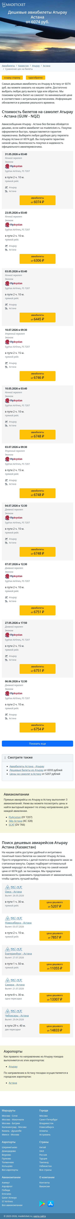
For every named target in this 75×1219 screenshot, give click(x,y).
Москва (43, 1115)
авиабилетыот (37, 200)
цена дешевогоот (55, 904)
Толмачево (8, 1162)
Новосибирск (46, 1127)
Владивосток (46, 1123)
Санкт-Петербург (48, 1119)
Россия (43, 1154)
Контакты (44, 1182)
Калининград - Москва (14, 1127)
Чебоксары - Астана (17, 1015)
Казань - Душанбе (11, 1130)
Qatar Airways (9, 1197)
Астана (46, 65)
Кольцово (7, 1166)
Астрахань (44, 1134)
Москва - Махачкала (13, 1119)
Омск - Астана (13, 891)
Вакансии (44, 1186)
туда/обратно (35, 77)
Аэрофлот (7, 1186)
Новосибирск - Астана (18, 922)
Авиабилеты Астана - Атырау (27, 766)
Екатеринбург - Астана (18, 953)
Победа (6, 1190)
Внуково (6, 1154)
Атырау (13, 1066)
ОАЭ (41, 1151)
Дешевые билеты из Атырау (26, 770)
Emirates (6, 1193)
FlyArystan (15, 817)
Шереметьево (9, 1147)
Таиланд (43, 1162)
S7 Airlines (7, 1201)
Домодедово (9, 1151)
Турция (43, 1158)
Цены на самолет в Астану (25, 774)
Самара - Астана (15, 984)
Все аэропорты (10, 1169)
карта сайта (39, 1216)
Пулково (6, 1158)
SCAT (12, 824)
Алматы (43, 1130)
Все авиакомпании (12, 1205)
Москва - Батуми (11, 1123)
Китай (42, 1147)
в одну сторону (12, 77)
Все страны (45, 1169)
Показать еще (37, 743)
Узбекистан (45, 1166)
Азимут (6, 1182)
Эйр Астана (15, 821)
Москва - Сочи (10, 1115)
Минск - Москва (10, 1134)
